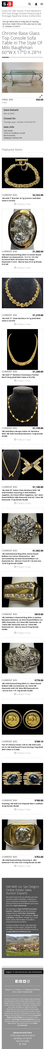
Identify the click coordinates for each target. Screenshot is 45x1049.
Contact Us (18, 989)
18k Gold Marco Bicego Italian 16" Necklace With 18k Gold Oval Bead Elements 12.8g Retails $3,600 (22, 433)
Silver (24, 913)
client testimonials (20, 906)
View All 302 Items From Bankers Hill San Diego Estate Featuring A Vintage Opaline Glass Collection (21, 13)
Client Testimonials (25, 992)
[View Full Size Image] (41, 96)
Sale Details (8, 131)
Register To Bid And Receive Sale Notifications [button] (24, 972)
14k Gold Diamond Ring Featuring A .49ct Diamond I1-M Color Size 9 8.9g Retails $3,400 (21, 861)
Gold (19, 913)
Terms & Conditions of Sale (14, 133)
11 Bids (4, 102)
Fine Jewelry (31, 913)
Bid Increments (9, 135)
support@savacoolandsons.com (19, 932)
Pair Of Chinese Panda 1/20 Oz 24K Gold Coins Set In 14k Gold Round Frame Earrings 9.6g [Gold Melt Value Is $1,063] (22, 747)
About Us (8, 989)
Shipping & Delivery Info (13, 138)
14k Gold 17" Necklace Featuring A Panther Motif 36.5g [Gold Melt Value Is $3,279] (20, 376)
